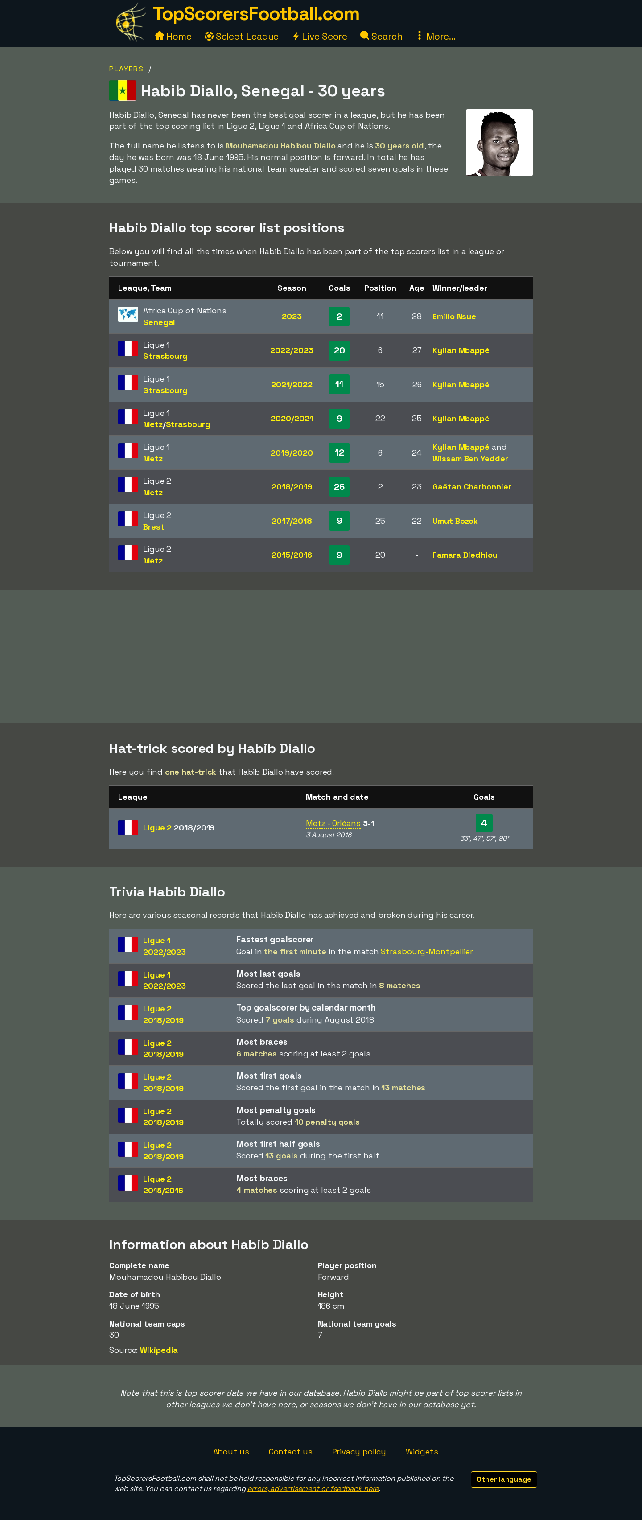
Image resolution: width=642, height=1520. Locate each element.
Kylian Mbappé (461, 350)
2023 (292, 316)
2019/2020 (292, 453)
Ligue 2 (178, 827)
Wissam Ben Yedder (470, 458)
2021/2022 (292, 384)
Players (126, 69)
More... (435, 36)
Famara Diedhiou (465, 555)
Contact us (291, 1451)
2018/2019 (292, 486)
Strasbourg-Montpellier (427, 951)
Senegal (159, 322)
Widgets (422, 1451)
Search (381, 36)
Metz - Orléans (333, 823)
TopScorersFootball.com (256, 13)
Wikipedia (159, 1350)
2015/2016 (292, 555)
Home (173, 36)
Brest (154, 527)
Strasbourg (165, 356)
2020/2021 (292, 418)
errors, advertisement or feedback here (313, 1488)
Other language (504, 1479)
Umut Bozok (455, 521)
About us (231, 1451)
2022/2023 (291, 350)
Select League (242, 36)
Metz (153, 424)
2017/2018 (292, 521)
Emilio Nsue (454, 316)
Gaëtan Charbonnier (471, 486)
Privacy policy (359, 1451)
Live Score (319, 36)
